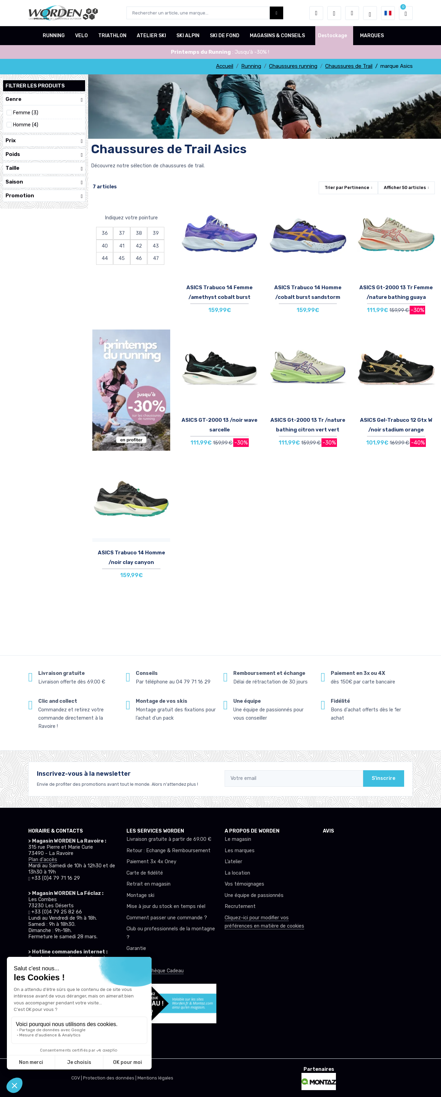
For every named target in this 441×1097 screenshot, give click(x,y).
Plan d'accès (42, 860)
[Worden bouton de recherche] (276, 13)
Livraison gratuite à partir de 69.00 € (168, 839)
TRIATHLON (112, 36)
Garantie (136, 948)
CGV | (77, 1077)
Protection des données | (110, 1077)
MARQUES (372, 36)
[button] (316, 13)
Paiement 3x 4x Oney (151, 862)
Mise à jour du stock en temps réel (165, 906)
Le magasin (238, 839)
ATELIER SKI (151, 36)
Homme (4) (25, 125)
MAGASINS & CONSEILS (277, 36)
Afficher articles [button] (405, 187)
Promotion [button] (44, 195)
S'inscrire (384, 778)
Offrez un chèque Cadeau (155, 971)
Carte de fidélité (144, 873)
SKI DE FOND (224, 36)
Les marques (240, 851)
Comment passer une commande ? (166, 918)
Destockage (332, 36)
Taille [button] (44, 168)
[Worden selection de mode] (370, 13)
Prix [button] (44, 140)
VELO (81, 36)
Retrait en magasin (148, 884)
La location (237, 873)
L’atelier (233, 862)
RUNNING (54, 36)
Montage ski (140, 895)
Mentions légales (155, 1077)
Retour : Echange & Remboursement (168, 851)
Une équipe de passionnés (254, 895)
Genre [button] (44, 99)
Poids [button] (44, 154)
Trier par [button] (347, 187)
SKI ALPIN (187, 36)
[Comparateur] (352, 13)
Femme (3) (25, 113)
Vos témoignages (244, 884)
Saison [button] (44, 182)
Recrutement (240, 906)
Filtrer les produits (35, 86)
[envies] (334, 13)
